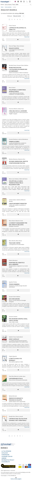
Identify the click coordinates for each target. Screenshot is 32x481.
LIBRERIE (3, 458)
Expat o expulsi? (14, 339)
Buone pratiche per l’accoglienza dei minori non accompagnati (18, 69)
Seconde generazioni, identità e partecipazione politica (18, 162)
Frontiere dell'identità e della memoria (17, 263)
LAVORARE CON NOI (6, 456)
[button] (15, 1)
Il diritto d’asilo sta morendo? (15, 359)
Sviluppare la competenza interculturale (17, 90)
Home (2, 7)
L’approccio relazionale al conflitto (17, 28)
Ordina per (9, 16)
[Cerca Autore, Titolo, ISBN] (16, 5)
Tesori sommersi (14, 284)
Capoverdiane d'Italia (16, 378)
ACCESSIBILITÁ (5, 461)
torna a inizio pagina (16, 479)
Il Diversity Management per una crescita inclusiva (18, 223)
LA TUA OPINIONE (6, 451)
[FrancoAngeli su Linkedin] (3, 448)
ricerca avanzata (8, 7)
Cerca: (2, 4)
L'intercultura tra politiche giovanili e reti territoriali (18, 419)
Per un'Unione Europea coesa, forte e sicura (18, 319)
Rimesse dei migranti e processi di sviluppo (16, 399)
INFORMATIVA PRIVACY (7, 460)
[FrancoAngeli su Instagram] (5, 448)
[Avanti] (22, 19)
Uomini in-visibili (14, 141)
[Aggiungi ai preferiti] (18, 39)
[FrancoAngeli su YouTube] (7, 448)
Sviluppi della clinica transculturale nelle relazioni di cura (16, 182)
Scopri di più (26, 36)
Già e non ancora (14, 299)
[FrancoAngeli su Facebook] (1, 448)
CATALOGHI (4, 453)
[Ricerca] (30, 5)
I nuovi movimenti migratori (18, 203)
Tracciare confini (14, 243)
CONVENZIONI (5, 454)
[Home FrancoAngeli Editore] (6, 2)
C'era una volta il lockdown (18, 111)
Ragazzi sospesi (14, 48)
